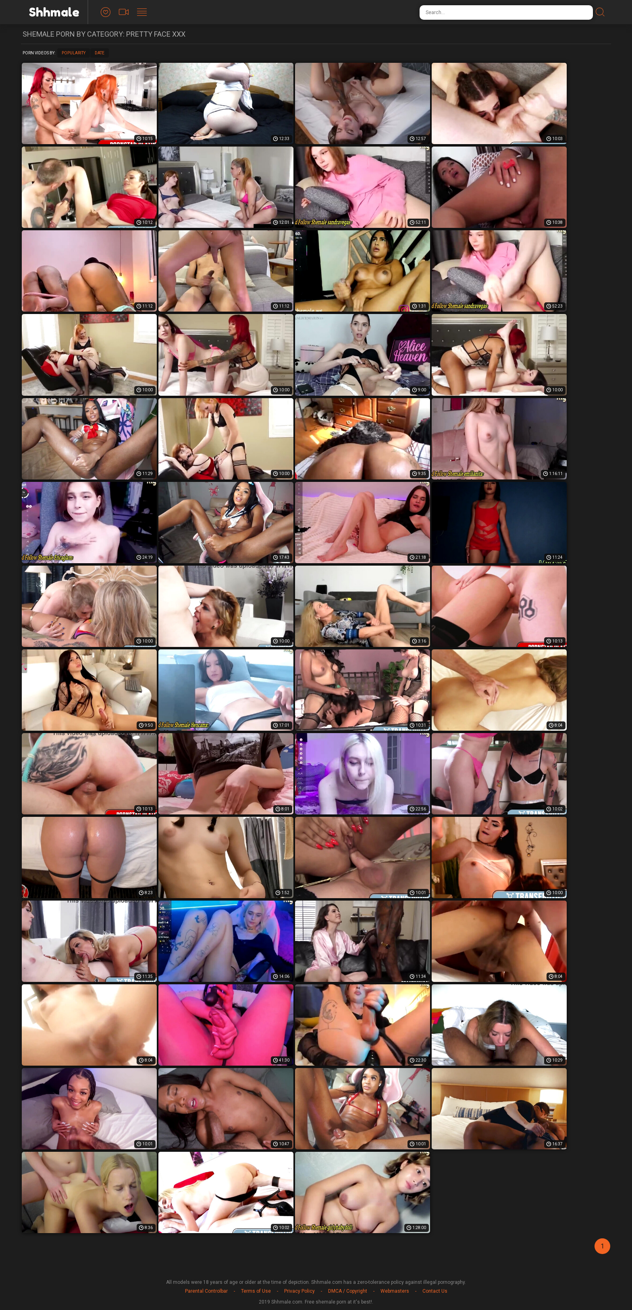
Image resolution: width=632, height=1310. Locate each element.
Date (99, 53)
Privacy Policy (299, 1291)
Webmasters (394, 1291)
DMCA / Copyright (347, 1291)
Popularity (73, 53)
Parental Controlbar (206, 1291)
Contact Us (434, 1291)
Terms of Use (256, 1291)
